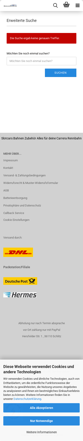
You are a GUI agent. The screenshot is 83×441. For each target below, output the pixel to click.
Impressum (10, 160)
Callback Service (13, 213)
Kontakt (8, 167)
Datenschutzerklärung (27, 399)
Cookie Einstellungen (16, 219)
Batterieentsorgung (15, 198)
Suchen (60, 72)
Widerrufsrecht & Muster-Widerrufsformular (30, 183)
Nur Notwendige (41, 421)
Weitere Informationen (41, 432)
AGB (6, 190)
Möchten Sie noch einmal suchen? (28, 53)
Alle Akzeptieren (41, 408)
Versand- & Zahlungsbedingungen (24, 175)
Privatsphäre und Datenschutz (22, 205)
